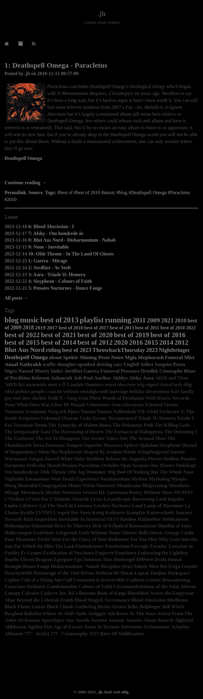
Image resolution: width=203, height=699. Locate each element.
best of (51, 320)
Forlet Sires (49, 539)
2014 (166, 342)
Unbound (50, 418)
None (188, 472)
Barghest (14, 613)
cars (117, 364)
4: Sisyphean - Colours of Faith (60, 281)
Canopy (12, 593)
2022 (190, 327)
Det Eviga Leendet (179, 566)
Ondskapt (186, 465)
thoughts (66, 364)
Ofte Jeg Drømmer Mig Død (96, 472)
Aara (148, 378)
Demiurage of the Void (56, 572)
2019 (40, 328)
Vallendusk (124, 411)
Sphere (131, 445)
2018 (28, 328)
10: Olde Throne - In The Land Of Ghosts (71, 253)
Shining (88, 357)
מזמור (11, 384)
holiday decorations (149, 391)
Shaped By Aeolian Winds (109, 451)
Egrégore (63, 559)
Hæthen (128, 519)
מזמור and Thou (171, 377)
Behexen (40, 378)
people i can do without (55, 391)
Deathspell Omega (23, 158)
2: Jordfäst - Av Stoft (49, 267)
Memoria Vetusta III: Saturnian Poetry (102, 492)
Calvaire (30, 593)
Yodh (53, 398)
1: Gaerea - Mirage (47, 260)
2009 (153, 320)
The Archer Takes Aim (105, 438)
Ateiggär (97, 613)
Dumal (175, 559)
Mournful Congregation (42, 485)
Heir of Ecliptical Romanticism (124, 525)
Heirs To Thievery (72, 525)
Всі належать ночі (37, 384)
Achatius (180, 626)
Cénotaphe (171, 371)
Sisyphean (169, 445)
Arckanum (29, 620)
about (55, 357)
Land (137, 505)
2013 (70, 320)
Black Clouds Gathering (71, 606)
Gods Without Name (99, 532)
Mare (167, 492)
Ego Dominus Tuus (93, 559)
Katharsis (115, 512)
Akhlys (120, 378)
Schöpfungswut (153, 451)
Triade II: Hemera (157, 418)
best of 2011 (147, 327)
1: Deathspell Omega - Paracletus (56, 65)
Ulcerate (70, 418)
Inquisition (46, 519)
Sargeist (163, 364)
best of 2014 (58, 342)
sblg (187, 384)
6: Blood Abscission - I (51, 226)
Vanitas (104, 411)
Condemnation (62, 586)
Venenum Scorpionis (26, 411)
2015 (151, 342)
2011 (139, 320)
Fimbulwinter (89, 546)
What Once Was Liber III (43, 404)
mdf (104, 391)
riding (53, 350)
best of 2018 (71, 327)
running (118, 320)
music (29, 320)
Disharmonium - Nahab (75, 566)
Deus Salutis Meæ (140, 566)
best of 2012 (94, 342)
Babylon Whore (40, 613)
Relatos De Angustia (126, 458)
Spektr (70, 357)
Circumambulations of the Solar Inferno (155, 586)
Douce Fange (36, 566)
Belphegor (150, 606)
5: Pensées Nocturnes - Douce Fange (65, 288)
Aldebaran (15, 626)
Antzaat (116, 620)
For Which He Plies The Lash (44, 546)
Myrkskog (159, 478)
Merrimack (32, 492)
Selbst (146, 364)
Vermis (171, 404)
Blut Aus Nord (25, 349)
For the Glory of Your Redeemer (96, 539)
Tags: (50, 192)
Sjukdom (149, 445)
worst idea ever (120, 384)
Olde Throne (53, 472)
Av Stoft (66, 613)
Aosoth (82, 620)
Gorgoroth (67, 532)
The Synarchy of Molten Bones (79, 425)
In (82, 519)
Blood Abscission (148, 600)
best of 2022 (22, 335)
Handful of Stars (174, 525)
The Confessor (19, 438)
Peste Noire (111, 357)
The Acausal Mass (147, 438)
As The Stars (142, 613)
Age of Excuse (68, 626)
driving (104, 364)
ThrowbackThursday (118, 350)
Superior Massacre (103, 445)
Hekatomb (42, 525)
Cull (67, 579)
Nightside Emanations (27, 478)
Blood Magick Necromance (102, 600)
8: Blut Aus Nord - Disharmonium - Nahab (72, 240)
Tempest (74, 445)
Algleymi (184, 620)
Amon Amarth (159, 620)
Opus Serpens (134, 465)
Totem (40, 425)
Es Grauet (31, 552)
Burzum (87, 593)
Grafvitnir (43, 532)
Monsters (105, 485)
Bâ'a (73, 593)
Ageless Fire (40, 626)
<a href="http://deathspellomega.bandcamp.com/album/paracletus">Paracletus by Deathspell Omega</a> (101, 171)
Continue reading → (25, 182)
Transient (23, 425)
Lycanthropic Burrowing (129, 499)
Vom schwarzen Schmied (136, 404)
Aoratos (99, 620)
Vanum (88, 411)
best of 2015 (22, 342)
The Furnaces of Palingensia (134, 431)
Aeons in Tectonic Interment (113, 626)
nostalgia (89, 391)
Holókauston (175, 519)
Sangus (36, 458)
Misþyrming (154, 485)
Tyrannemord (122, 418)
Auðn (81, 613)
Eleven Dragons (36, 559)
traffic (49, 364)
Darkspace (179, 572)
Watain (77, 404)
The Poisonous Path (133, 425)
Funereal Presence (120, 371)
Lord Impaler (170, 499)
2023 (152, 350)
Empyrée (104, 552)
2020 (121, 342)
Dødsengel (124, 559)
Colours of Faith (95, 586)
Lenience (83, 505)
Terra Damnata (49, 445)
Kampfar (135, 512)
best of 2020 (94, 335)
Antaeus (134, 620)
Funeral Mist (179, 357)
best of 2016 (168, 335)
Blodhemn (177, 600)
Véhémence (98, 404)
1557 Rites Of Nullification (116, 633)
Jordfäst (73, 371)
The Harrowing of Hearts (78, 431)
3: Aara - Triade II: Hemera (56, 274)
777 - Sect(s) (36, 633)
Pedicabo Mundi (43, 465)
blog (12, 320)
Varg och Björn (63, 411)
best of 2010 (173, 327)
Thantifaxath (18, 445)
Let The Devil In (56, 505)
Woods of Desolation (123, 398)
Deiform (103, 572)
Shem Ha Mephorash (60, 451)
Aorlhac (103, 378)
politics (22, 391)
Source (36, 192)
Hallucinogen (18, 532)
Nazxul (25, 371)
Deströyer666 (18, 572)
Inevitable (69, 519)
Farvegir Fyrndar (149, 546)
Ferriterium (117, 546)
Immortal (96, 519)
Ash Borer (117, 613)
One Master (162, 465)
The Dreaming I (180, 431)
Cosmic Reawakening (168, 579)
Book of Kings (111, 593)
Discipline (111, 566)
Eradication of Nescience (68, 552)
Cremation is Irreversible (99, 579)
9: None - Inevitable (48, 246)
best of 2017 (96, 327)
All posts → (16, 298)
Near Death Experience (75, 478)
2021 (167, 320)
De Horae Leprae (131, 572)
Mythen (139, 478)
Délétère (144, 559)
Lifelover (28, 505)
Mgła (131, 357)
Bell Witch (173, 606)
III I (111, 519)
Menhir (53, 492)
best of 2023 (76, 350)
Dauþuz (158, 572)
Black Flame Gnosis (25, 606)
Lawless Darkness (112, 505)
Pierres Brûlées (163, 458)
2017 (52, 328)
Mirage (12, 492)
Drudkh (149, 371)
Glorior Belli (135, 532)
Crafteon (135, 579)
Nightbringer (174, 350)
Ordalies (110, 465)
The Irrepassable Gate (28, 431)
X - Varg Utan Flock (80, 398)
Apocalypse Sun (57, 620)
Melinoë (152, 492)
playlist (92, 320)
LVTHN (44, 512)
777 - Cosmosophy (69, 633)
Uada (85, 418)
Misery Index (48, 371)
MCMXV (183, 492)
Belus (133, 606)
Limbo (11, 505)
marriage (118, 391)
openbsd (86, 364)
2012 (181, 342)
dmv (26, 398)
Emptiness (126, 552)
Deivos (87, 572)
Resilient (95, 458)
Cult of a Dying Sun (41, 579)
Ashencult (61, 378)
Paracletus (89, 465)
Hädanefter (149, 519)
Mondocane (129, 485)
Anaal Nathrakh (23, 364)
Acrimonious (156, 626)
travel (166, 384)
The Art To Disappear (57, 438)
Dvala (161, 559)
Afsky (135, 378)
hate (175, 391)
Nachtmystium (115, 478)
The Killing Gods (172, 425)
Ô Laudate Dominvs (82, 384)
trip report (148, 384)
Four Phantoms (20, 539)
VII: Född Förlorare (158, 411)
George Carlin (179, 532)
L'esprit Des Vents (72, 512)
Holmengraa (17, 525)
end (17, 398)
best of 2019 (131, 335)
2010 (180, 320)
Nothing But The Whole (157, 472)
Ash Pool (83, 378)
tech (178, 384)
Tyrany (99, 418)
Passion (70, 465)
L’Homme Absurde (69, 499)
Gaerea (91, 371)
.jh (101, 13)
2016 (136, 342)
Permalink (15, 192)
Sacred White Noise (65, 458)
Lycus (97, 499)
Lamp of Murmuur (164, 505)
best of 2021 (58, 335)
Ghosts (156, 532)
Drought (13, 566)
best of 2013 (122, 327)
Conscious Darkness (25, 586)
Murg (10, 485)
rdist (9, 391)
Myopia (178, 478)
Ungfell (131, 364)
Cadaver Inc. (54, 593)
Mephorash (151, 357)
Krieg (98, 512)
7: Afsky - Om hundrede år (56, 233)
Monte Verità (81, 485)
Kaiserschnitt (160, 512)
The (171, 438)
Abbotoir (14, 633)
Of (129, 472)
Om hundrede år (22, 472)
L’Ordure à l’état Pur (27, 499)
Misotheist (179, 485)
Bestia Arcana (111, 606)
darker (39, 398)
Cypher (12, 579)
